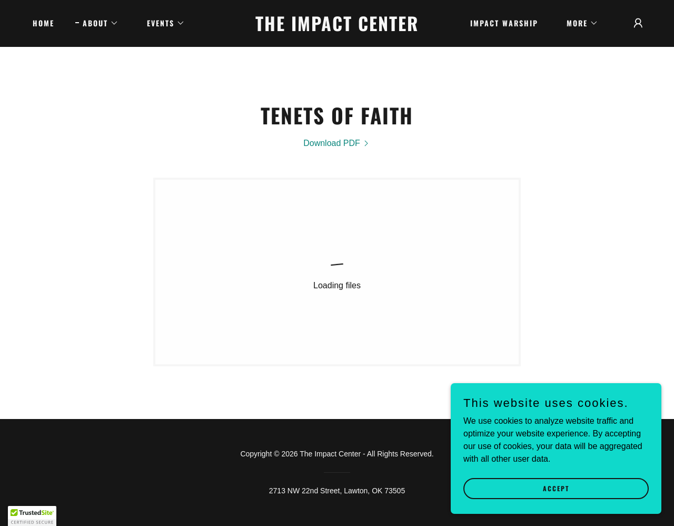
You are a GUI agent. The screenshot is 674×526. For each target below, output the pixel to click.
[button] (96, 23)
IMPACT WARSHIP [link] (504, 22)
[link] (337, 28)
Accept (556, 502)
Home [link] (43, 22)
